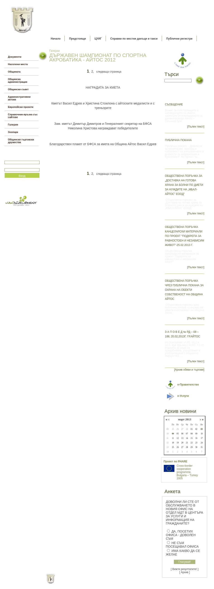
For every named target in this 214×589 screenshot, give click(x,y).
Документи (14, 56)
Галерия (13, 124)
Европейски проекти (20, 107)
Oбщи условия (89, 582)
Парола (9, 166)
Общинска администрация (17, 80)
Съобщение (174, 104)
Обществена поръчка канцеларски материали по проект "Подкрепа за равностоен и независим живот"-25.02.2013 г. (184, 236)
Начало (55, 38)
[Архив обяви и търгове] (189, 369)
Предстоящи (77, 38)
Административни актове (19, 98)
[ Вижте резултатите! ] (184, 569)
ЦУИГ (98, 38)
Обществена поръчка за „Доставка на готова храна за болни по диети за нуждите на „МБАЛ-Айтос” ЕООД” (184, 185)
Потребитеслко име (18, 159)
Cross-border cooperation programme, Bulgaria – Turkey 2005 (187, 472)
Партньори (111, 582)
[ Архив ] (184, 572)
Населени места (18, 64)
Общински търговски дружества (21, 141)
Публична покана (178, 140)
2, (92, 71)
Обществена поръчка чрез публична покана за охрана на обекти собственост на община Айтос (184, 289)
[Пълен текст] (195, 126)
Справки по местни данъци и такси (133, 38)
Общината (14, 71)
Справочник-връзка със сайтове (23, 115)
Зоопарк (13, 132)
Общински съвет (18, 89)
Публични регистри (179, 38)
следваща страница (108, 71)
